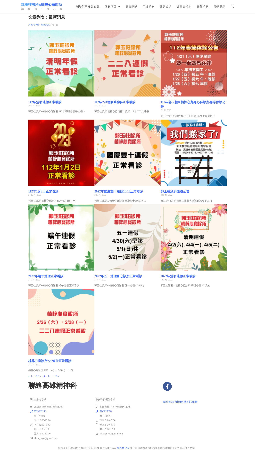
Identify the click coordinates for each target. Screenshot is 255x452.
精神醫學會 (190, 401)
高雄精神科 (33, 24)
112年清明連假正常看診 (45, 102)
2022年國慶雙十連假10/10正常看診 (118, 191)
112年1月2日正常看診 (43, 191)
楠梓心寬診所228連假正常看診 (49, 361)
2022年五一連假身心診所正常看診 (118, 276)
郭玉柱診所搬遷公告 (175, 191)
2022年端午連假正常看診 (45, 276)
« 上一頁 (33, 376)
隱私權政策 (123, 448)
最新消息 (45, 24)
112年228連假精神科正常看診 (115, 102)
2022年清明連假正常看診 (178, 276)
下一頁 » (55, 376)
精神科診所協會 (173, 401)
